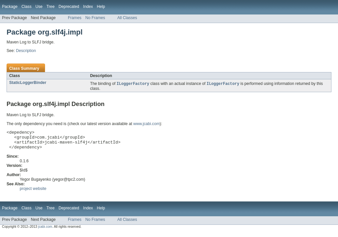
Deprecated (69, 6)
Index (88, 6)
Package (9, 6)
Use (39, 6)
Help (101, 6)
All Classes (127, 17)
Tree (50, 6)
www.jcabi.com (146, 124)
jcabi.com (45, 231)
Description (26, 50)
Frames (74, 17)
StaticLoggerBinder (27, 82)
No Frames (95, 17)
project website (33, 193)
